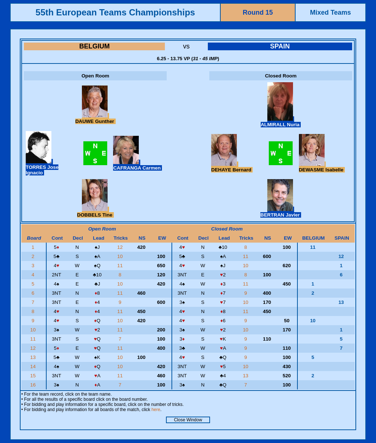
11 (246, 256)
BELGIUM (94, 46)
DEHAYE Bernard (232, 167)
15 (33, 375)
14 (33, 366)
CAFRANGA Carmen (137, 165)
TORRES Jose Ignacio (42, 167)
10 (120, 256)
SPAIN (280, 46)
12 (120, 247)
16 (33, 385)
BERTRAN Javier (280, 212)
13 (33, 357)
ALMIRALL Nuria (281, 121)
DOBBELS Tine (95, 212)
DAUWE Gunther (95, 118)
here (155, 409)
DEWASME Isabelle (322, 167)
